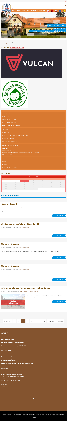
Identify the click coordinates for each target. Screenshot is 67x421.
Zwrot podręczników (7, 339)
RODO (4, 161)
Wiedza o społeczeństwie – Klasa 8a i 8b (20, 224)
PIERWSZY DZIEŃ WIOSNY (9, 360)
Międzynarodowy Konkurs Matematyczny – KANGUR (17, 363)
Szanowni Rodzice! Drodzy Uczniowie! (12, 342)
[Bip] (56, 10)
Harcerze (33, 148)
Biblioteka (5, 132)
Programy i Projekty (33, 122)
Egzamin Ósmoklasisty (9, 138)
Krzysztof (22, 207)
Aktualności (16, 10)
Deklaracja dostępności (10, 167)
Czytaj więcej (60, 216)
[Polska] (48, 10)
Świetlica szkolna (8, 154)
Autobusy (33, 129)
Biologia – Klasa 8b (10, 244)
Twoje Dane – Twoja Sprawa (11, 126)
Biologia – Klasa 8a (10, 266)
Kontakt (42, 10)
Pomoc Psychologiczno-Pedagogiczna (15, 135)
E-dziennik (5, 116)
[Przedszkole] (64, 10)
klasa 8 (28, 207)
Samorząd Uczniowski (9, 119)
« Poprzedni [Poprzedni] (7, 321)
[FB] (60, 10)
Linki (33, 158)
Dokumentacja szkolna (30, 10)
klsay (5, 43)
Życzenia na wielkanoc (8, 357)
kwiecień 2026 (33, 177)
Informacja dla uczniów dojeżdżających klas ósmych (26, 288)
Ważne (36, 291)
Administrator (24, 291)
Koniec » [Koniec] (60, 321)
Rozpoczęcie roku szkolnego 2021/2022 (13, 346)
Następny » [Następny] (51, 321)
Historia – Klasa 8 (9, 204)
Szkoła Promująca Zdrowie (33, 145)
